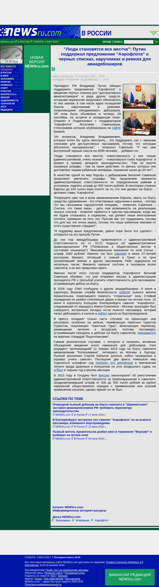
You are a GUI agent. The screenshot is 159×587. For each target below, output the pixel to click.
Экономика (62, 520)
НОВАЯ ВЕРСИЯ (37, 61)
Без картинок (72, 578)
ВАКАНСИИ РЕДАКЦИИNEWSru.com (130, 577)
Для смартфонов (53, 578)
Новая (38, 578)
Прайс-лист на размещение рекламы (67, 570)
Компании (82, 520)
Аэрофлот (102, 520)
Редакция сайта (53, 573)
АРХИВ (106, 41)
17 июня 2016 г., (97, 414)
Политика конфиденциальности (43, 584)
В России (97, 33)
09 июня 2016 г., (97, 438)
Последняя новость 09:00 (67, 557)
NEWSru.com (7, 41)
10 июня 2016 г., (97, 426)
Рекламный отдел (75, 573)
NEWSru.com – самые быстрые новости (48, 581)
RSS (53, 575)
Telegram (63, 575)
